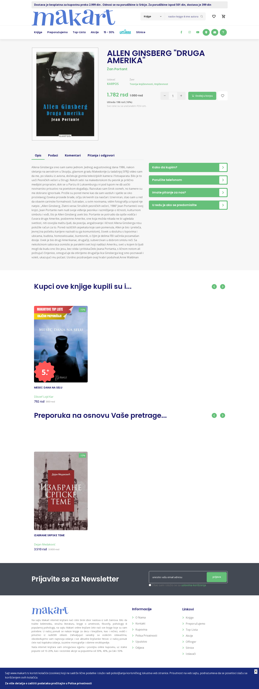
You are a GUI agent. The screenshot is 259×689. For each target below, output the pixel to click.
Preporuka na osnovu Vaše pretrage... (100, 415)
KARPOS (113, 84)
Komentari (73, 155)
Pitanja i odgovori (101, 155)
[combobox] (152, 16)
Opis (38, 155)
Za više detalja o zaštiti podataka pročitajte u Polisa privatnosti (48, 683)
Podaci (53, 155)
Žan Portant (117, 69)
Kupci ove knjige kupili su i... (83, 286)
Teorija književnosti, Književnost (149, 84)
